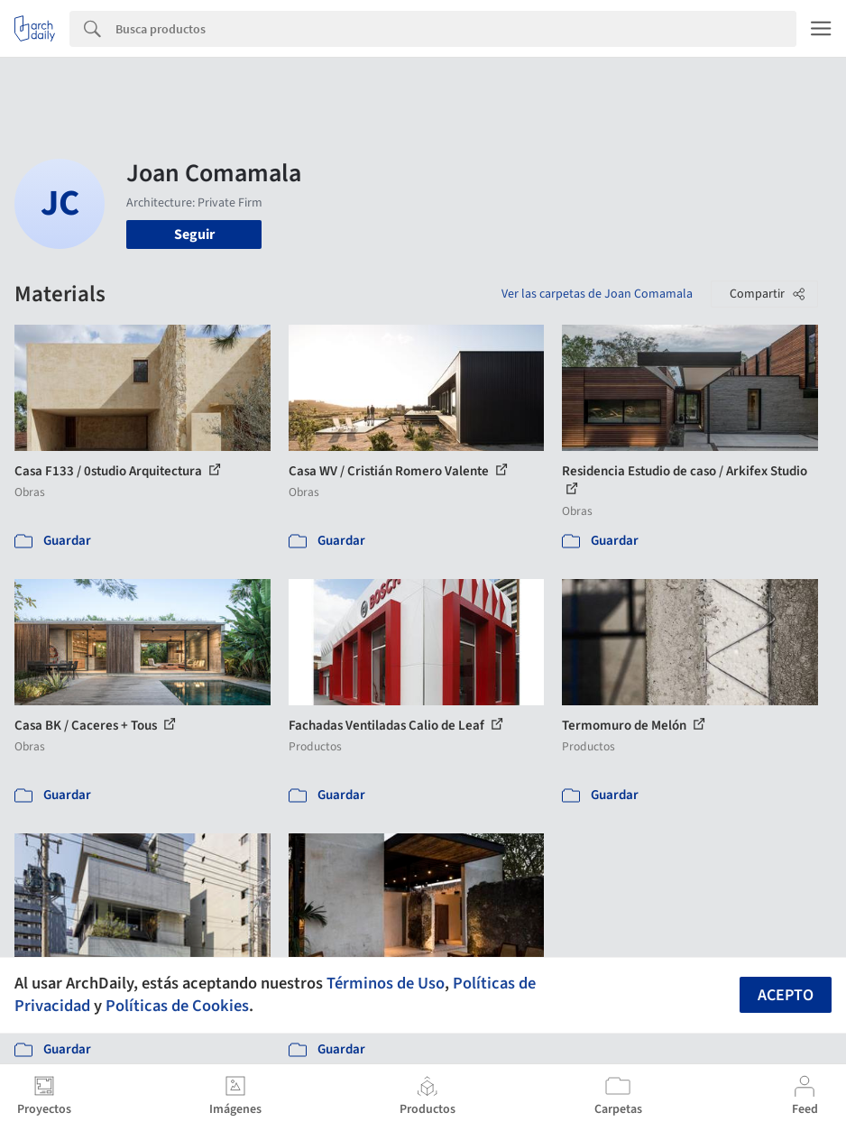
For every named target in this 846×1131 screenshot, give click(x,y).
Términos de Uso (385, 983)
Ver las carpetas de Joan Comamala (597, 294)
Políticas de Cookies (177, 1005)
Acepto (786, 995)
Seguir (194, 234)
